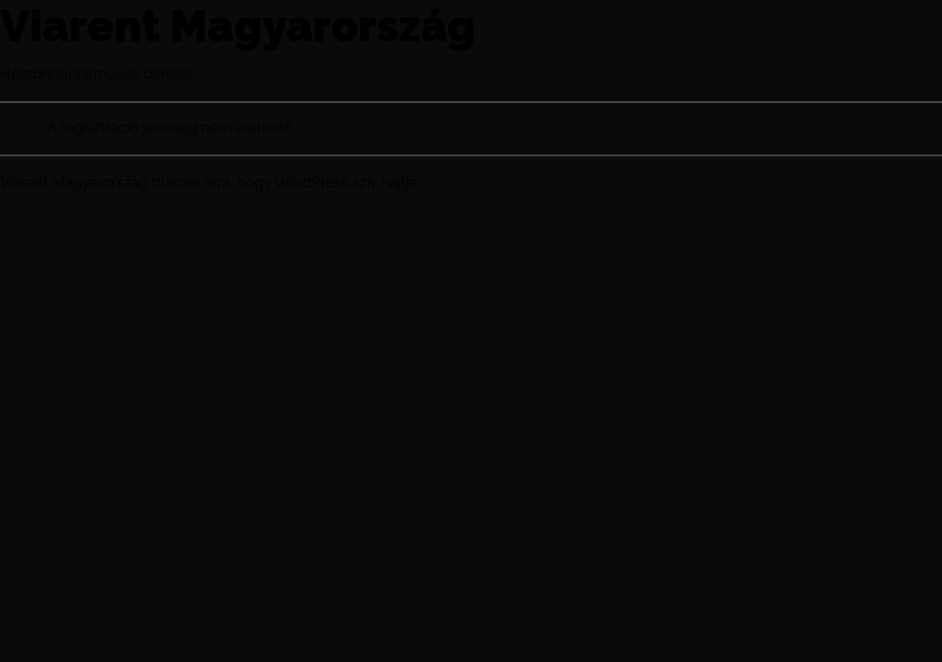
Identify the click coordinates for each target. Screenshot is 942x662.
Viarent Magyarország (238, 25)
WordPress (311, 182)
